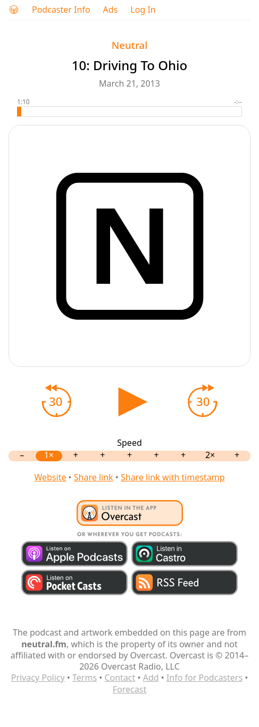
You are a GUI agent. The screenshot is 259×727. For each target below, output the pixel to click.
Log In (142, 9)
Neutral (129, 45)
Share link (93, 477)
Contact (119, 677)
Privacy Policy (38, 677)
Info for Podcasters (204, 677)
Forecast (129, 689)
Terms (84, 677)
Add (151, 677)
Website (50, 477)
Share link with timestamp (173, 477)
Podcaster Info (61, 9)
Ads (110, 9)
